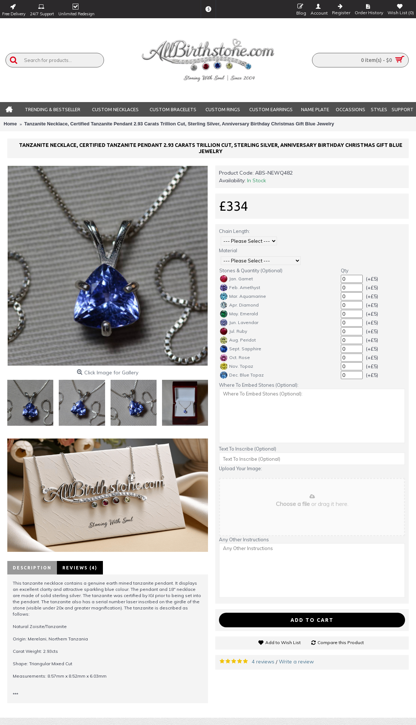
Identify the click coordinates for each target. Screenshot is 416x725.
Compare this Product (340, 642)
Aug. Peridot (238, 340)
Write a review (296, 661)
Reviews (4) (79, 567)
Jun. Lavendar (239, 322)
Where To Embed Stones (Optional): (258, 385)
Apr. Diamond (239, 305)
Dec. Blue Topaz (242, 375)
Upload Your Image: (240, 468)
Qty (344, 270)
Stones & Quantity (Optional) (250, 270)
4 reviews (263, 661)
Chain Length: (234, 231)
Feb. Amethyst (240, 287)
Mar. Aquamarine (243, 296)
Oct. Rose (235, 357)
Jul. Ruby (233, 331)
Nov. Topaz (236, 366)
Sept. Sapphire (240, 348)
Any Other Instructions (244, 539)
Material (228, 250)
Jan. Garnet (236, 278)
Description (32, 567)
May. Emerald (239, 313)
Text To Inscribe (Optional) (247, 449)
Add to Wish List (283, 642)
